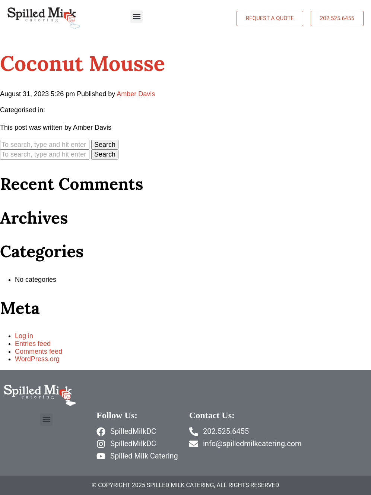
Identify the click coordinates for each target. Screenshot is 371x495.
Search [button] (104, 144)
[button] (136, 16)
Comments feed (38, 351)
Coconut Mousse (82, 63)
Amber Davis (136, 94)
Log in (24, 336)
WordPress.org (37, 359)
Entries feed (33, 343)
